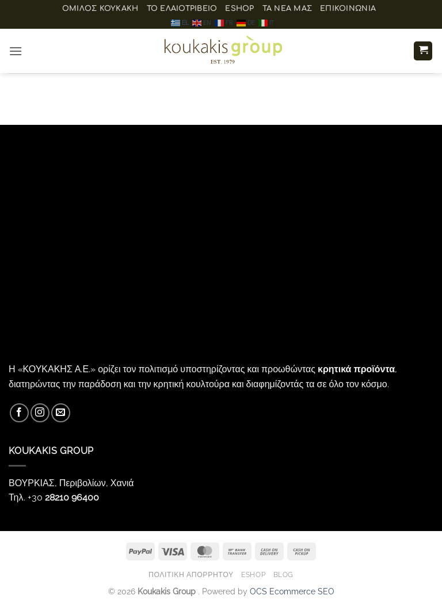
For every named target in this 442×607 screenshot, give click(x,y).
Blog (283, 574)
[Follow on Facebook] (19, 412)
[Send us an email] (60, 412)
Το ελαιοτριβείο (182, 9)
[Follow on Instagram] (40, 412)
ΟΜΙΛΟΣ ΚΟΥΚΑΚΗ (100, 9)
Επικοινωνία (348, 9)
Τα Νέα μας (287, 9)
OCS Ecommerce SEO (292, 591)
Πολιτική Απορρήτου (191, 574)
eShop (239, 9)
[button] (15, 51)
